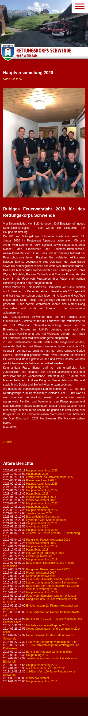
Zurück (7, 442)
